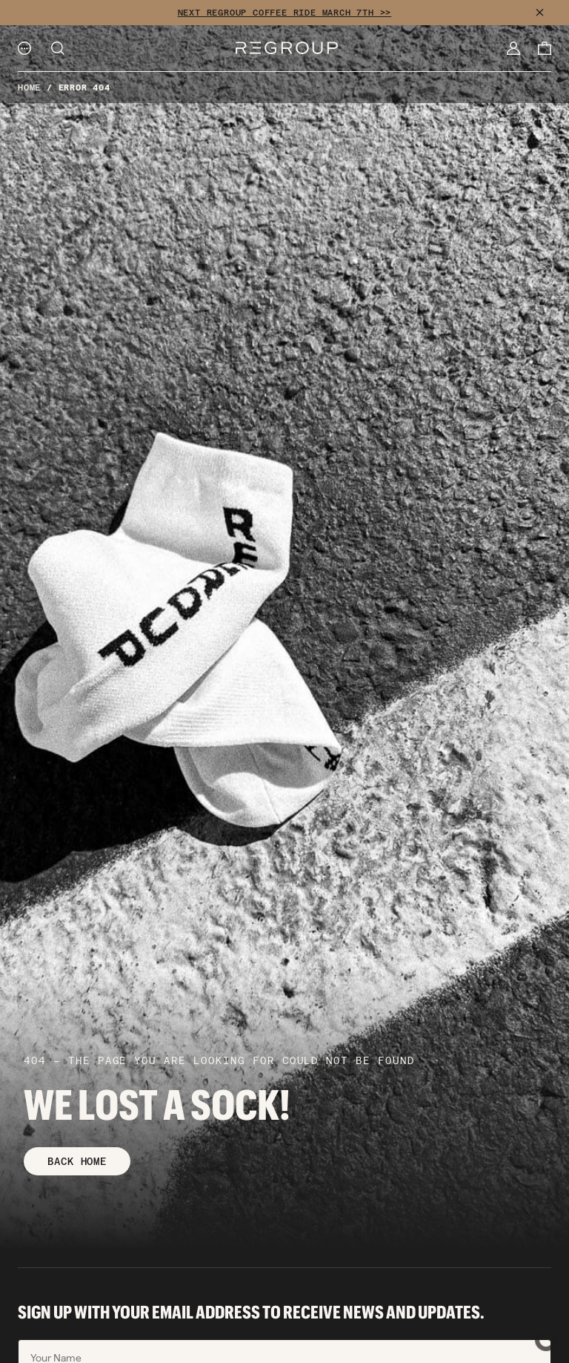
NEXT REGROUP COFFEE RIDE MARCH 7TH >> (285, 12)
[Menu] (24, 48)
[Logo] (287, 48)
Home (29, 87)
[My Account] (513, 48)
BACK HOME (77, 1161)
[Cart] (544, 48)
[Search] (58, 48)
